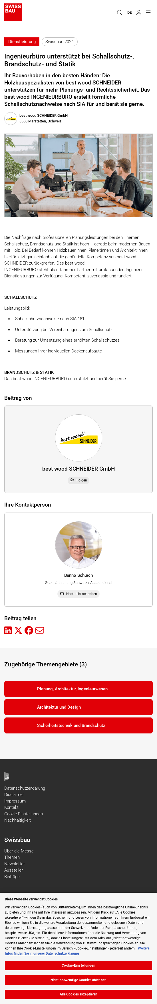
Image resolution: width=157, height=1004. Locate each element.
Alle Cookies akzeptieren (79, 994)
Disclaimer (14, 794)
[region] (78, 948)
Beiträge (12, 876)
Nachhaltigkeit (17, 820)
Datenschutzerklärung (24, 788)
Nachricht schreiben (78, 594)
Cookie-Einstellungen (23, 813)
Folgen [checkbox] (78, 480)
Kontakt (11, 807)
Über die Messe (19, 851)
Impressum (15, 801)
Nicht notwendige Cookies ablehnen (78, 980)
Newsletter (14, 863)
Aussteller (13, 870)
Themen (12, 857)
